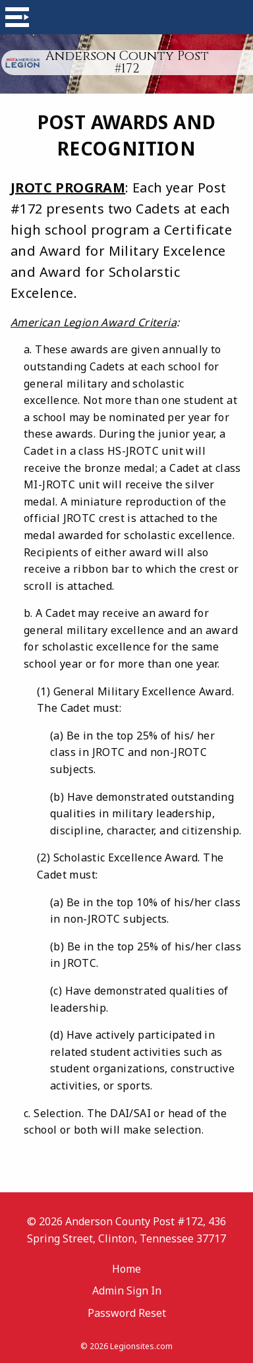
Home (126, 1269)
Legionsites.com (141, 1346)
